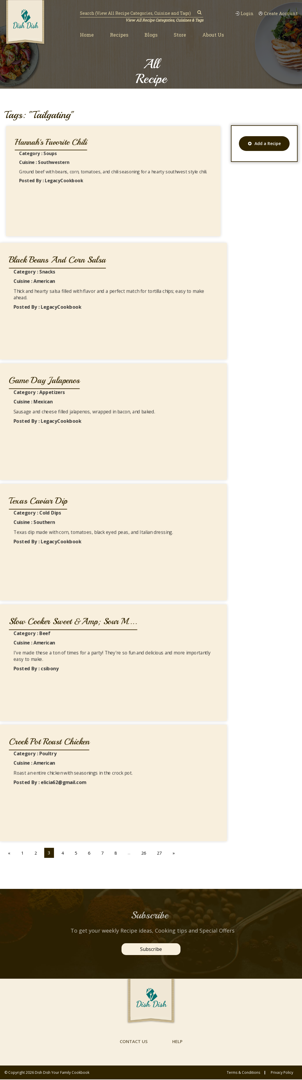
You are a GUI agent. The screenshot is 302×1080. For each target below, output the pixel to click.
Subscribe (151, 949)
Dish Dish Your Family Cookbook (62, 1073)
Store (180, 35)
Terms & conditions (243, 1073)
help (177, 1042)
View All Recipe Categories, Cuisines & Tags (164, 20)
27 (162, 852)
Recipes (119, 35)
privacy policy (282, 1073)
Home (87, 35)
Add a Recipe (264, 143)
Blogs (151, 35)
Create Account (278, 13)
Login (244, 13)
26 (146, 852)
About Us (213, 35)
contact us (133, 1042)
